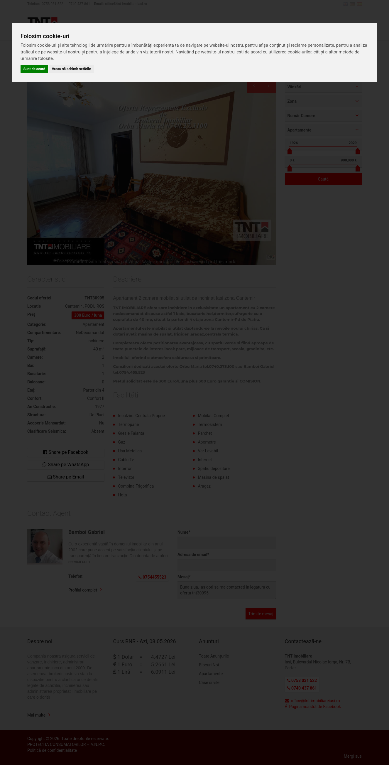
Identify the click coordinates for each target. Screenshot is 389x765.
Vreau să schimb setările (71, 69)
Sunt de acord (34, 69)
